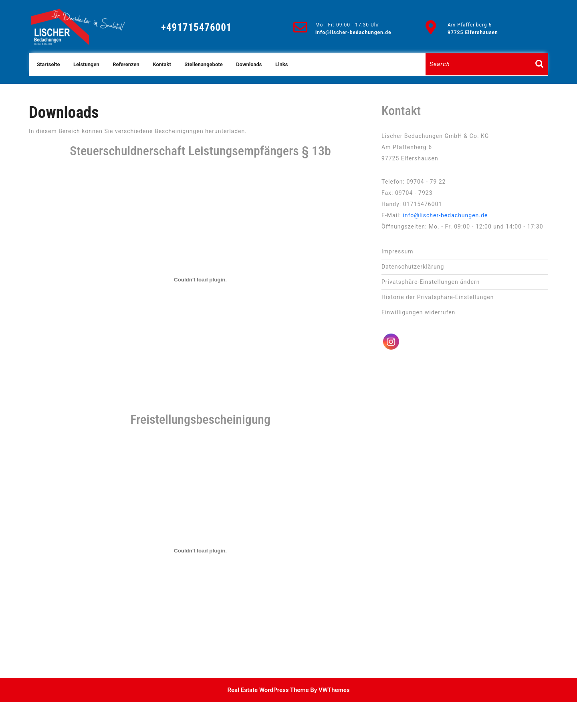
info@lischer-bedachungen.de (353, 32)
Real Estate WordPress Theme (268, 690)
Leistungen (86, 64)
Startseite (48, 64)
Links (281, 64)
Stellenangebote (203, 64)
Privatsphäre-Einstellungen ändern (430, 282)
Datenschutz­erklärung (412, 266)
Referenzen (126, 64)
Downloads (249, 64)
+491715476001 (196, 27)
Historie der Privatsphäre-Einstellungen (437, 297)
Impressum (397, 251)
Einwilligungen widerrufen (418, 312)
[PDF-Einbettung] (200, 280)
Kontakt (162, 64)
